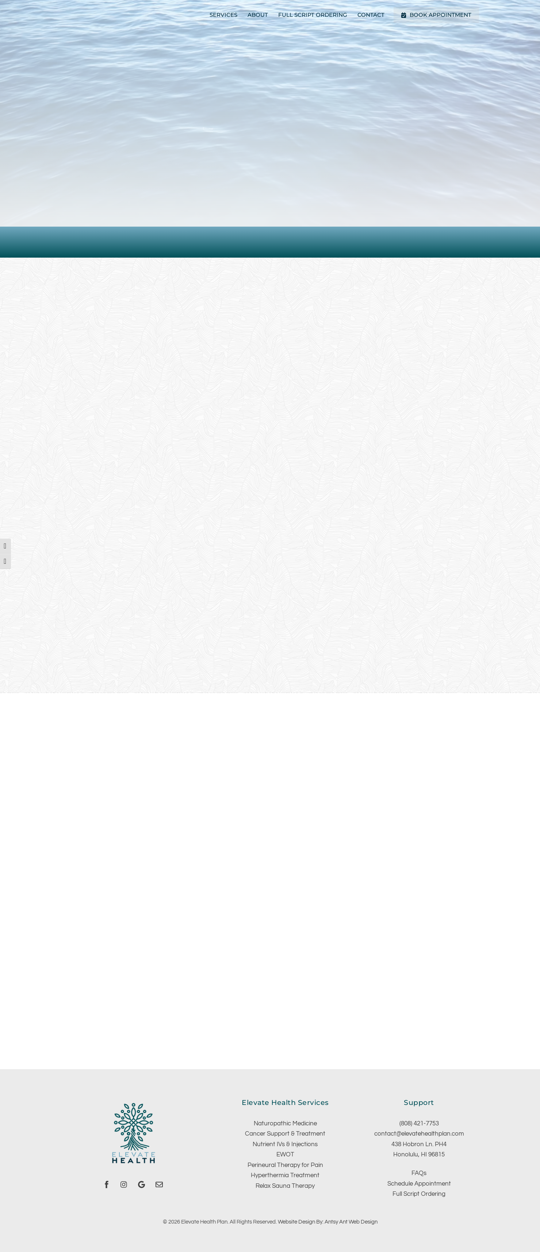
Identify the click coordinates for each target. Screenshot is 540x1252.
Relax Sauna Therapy (285, 1186)
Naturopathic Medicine (285, 1123)
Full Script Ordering (312, 14)
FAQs (418, 1173)
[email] (159, 1184)
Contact (370, 14)
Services (223, 14)
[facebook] (106, 1184)
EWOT (285, 1154)
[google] (141, 1184)
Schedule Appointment (419, 1183)
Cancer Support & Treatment (285, 1133)
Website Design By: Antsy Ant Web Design (328, 1222)
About (258, 14)
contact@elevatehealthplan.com (419, 1133)
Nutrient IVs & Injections (285, 1144)
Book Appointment (436, 14)
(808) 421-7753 (419, 1123)
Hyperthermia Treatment (285, 1175)
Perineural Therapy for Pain (285, 1165)
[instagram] (124, 1184)
